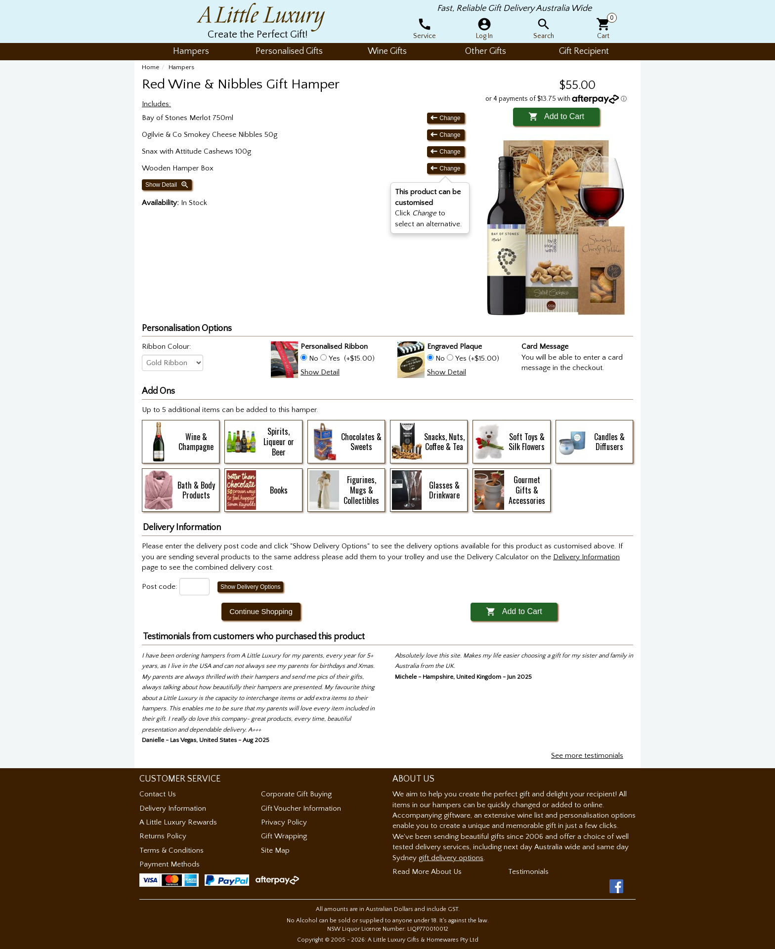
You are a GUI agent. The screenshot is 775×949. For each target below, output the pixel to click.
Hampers (181, 67)
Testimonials (528, 871)
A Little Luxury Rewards (178, 822)
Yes (334, 358)
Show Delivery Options (250, 586)
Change (446, 118)
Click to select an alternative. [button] (428, 208)
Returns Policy (162, 836)
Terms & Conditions (171, 850)
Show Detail (167, 184)
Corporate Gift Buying (296, 794)
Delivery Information (172, 808)
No (313, 358)
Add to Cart (556, 116)
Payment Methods (169, 864)
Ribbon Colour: (166, 346)
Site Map (275, 850)
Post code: (159, 586)
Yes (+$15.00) (476, 358)
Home (150, 67)
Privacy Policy (284, 822)
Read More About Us (427, 871)
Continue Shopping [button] (261, 611)
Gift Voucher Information (301, 808)
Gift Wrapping (284, 836)
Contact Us (157, 794)
